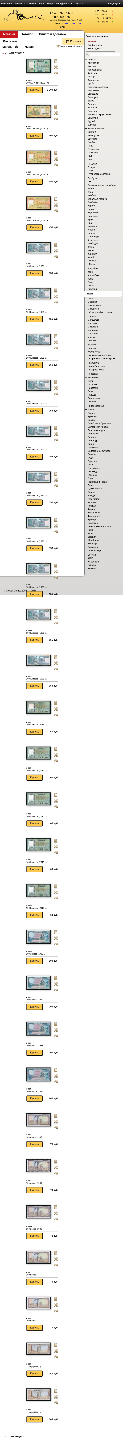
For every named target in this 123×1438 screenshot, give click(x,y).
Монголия (93, 333)
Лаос (90, 282)
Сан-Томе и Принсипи (99, 423)
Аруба (91, 83)
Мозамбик (93, 326)
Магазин (6, 3)
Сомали (92, 454)
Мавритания (94, 305)
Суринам (92, 461)
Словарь (32, 3)
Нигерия (92, 348)
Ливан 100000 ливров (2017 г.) (37, 81)
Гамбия (91, 142)
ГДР (91, 156)
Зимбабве (93, 202)
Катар (91, 247)
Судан (91, 457)
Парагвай (93, 388)
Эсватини (93, 547)
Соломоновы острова (99, 451)
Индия (91, 209)
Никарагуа (93, 362)
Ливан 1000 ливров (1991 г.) (36, 264)
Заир (90, 192)
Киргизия (92, 254)
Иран (90, 223)
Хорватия (93, 523)
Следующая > (16, 52)
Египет (91, 188)
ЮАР (90, 558)
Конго (91, 272)
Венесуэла (93, 135)
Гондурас (92, 163)
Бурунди (92, 124)
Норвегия (93, 374)
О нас (79, 3)
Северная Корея (96, 430)
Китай (91, 257)
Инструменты (64, 3)
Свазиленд (95, 550)
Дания (91, 170)
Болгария (93, 107)
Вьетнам (92, 139)
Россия (91, 409)
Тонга (90, 478)
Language (114, 3)
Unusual (92, 59)
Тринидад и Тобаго (98, 482)
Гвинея (93, 401)
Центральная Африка (99, 526)
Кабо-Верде (94, 236)
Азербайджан (95, 69)
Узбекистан (93, 499)
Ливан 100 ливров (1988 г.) (35, 952)
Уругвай (92, 506)
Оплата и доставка (52, 34)
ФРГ (91, 159)
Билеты (92, 104)
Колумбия (93, 268)
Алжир (91, 76)
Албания (92, 73)
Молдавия (93, 330)
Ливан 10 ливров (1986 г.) (35, 1135)
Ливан (89, 293)
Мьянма (92, 337)
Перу (90, 391)
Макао (92, 264)
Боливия (92, 111)
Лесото (91, 285)
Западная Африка (97, 199)
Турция (91, 492)
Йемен (91, 233)
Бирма (92, 340)
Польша (92, 395)
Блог (41, 3)
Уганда (91, 495)
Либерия (92, 289)
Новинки (92, 41)
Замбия (92, 195)
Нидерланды (94, 351)
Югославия (93, 561)
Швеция (92, 537)
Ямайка (92, 565)
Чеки (90, 530)
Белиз (91, 100)
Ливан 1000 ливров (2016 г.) (36, 723)
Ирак (90, 219)
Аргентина (93, 80)
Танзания (93, 475)
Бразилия (93, 118)
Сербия (92, 437)
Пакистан (93, 384)
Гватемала (93, 149)
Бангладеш (93, 90)
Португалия (94, 398)
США (90, 464)
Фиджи (91, 509)
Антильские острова (100, 355)
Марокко (92, 323)
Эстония (92, 554)
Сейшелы (93, 433)
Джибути (92, 178)
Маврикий (93, 302)
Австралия (93, 63)
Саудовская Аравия (98, 427)
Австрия (92, 66)
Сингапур (93, 440)
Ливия (91, 298)
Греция (91, 167)
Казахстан (93, 240)
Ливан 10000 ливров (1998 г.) (37, 127)
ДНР (90, 181)
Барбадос (93, 93)
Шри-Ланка (93, 540)
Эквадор (92, 543)
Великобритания (96, 128)
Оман (91, 381)
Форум (50, 3)
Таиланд (92, 471)
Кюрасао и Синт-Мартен (102, 358)
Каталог (20, 3)
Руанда (91, 413)
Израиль (92, 205)
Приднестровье (96, 406)
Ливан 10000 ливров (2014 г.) (37, 173)
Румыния (92, 416)
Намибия (92, 344)
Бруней (91, 121)
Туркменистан (95, 488)
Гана (90, 145)
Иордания (93, 216)
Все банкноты (95, 45)
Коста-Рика (94, 275)
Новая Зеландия (96, 366)
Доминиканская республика (102, 185)
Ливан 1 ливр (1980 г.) (33, 1365)
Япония (92, 568)
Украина (92, 502)
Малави (92, 316)
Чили (90, 533)
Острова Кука (96, 369)
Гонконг (93, 260)
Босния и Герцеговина (99, 114)
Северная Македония (100, 312)
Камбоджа (93, 243)
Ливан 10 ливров (31, 1273)
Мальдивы (93, 320)
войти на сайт (72, 23)
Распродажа (94, 48)
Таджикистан (94, 468)
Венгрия (92, 132)
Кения (91, 250)
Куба (90, 278)
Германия (93, 152)
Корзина (75, 41)
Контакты (10, 41)
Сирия (91, 444)
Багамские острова (98, 87)
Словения (93, 447)
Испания (92, 226)
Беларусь (93, 97)
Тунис (91, 485)
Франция (92, 519)
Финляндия (94, 516)
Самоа (91, 420)
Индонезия (93, 212)
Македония (93, 308)
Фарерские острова (99, 174)
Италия (91, 229)
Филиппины (94, 512)
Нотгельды (93, 377)
